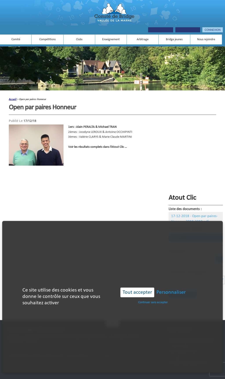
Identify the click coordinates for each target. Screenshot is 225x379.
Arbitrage (143, 39)
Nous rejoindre (206, 39)
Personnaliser (171, 284)
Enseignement (111, 39)
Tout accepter (137, 284)
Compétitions (47, 39)
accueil (12, 99)
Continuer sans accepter (153, 295)
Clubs (79, 39)
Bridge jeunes (174, 39)
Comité (15, 39)
